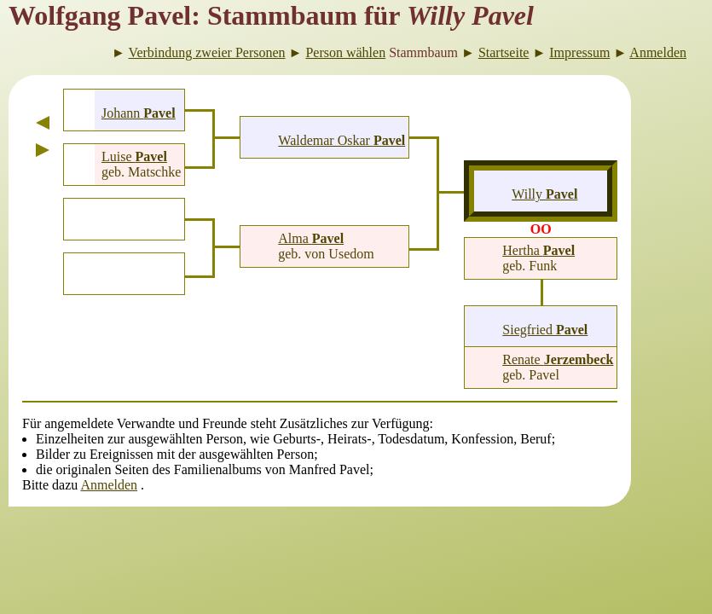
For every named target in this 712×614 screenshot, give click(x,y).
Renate (557, 359)
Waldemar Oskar (341, 140)
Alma (311, 238)
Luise (134, 156)
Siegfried (545, 329)
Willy (544, 194)
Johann (138, 113)
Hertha (538, 250)
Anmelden (108, 485)
